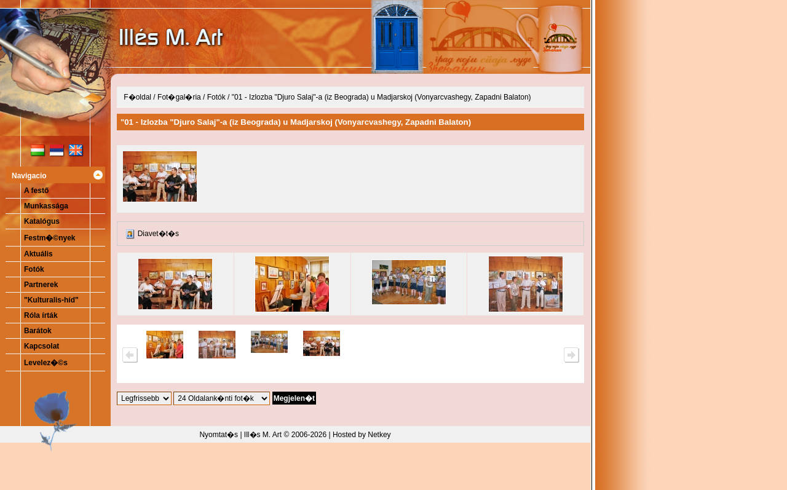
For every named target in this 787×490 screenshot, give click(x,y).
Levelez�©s (46, 362)
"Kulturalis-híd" (51, 300)
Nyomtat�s (218, 434)
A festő (36, 190)
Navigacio (29, 176)
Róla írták (41, 315)
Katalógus (42, 221)
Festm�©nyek (50, 238)
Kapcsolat (41, 346)
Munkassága (46, 206)
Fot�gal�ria (179, 97)
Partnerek (41, 284)
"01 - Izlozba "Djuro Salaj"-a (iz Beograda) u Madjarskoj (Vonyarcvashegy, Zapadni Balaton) (381, 97)
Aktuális (38, 254)
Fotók (34, 269)
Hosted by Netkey (362, 434)
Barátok (38, 330)
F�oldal (137, 97)
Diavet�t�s (158, 233)
